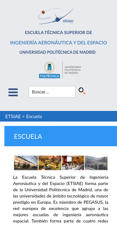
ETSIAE (13, 116)
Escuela (34, 116)
